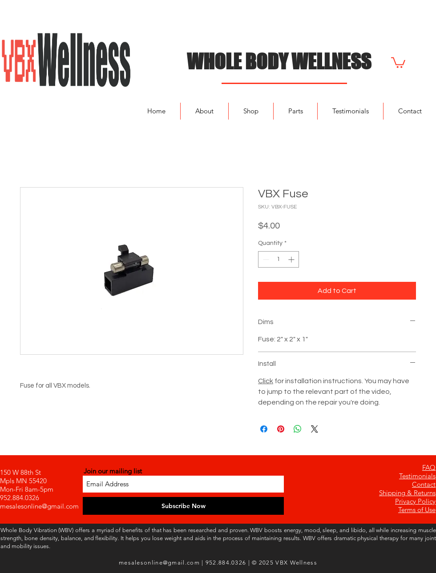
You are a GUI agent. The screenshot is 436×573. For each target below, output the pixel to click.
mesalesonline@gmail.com (39, 506)
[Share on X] (314, 429)
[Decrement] (264, 259)
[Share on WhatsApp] (297, 429)
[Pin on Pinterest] (280, 429)
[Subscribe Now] (183, 506)
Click (265, 381)
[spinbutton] (278, 259)
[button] (398, 62)
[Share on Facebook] (263, 429)
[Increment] (292, 259)
